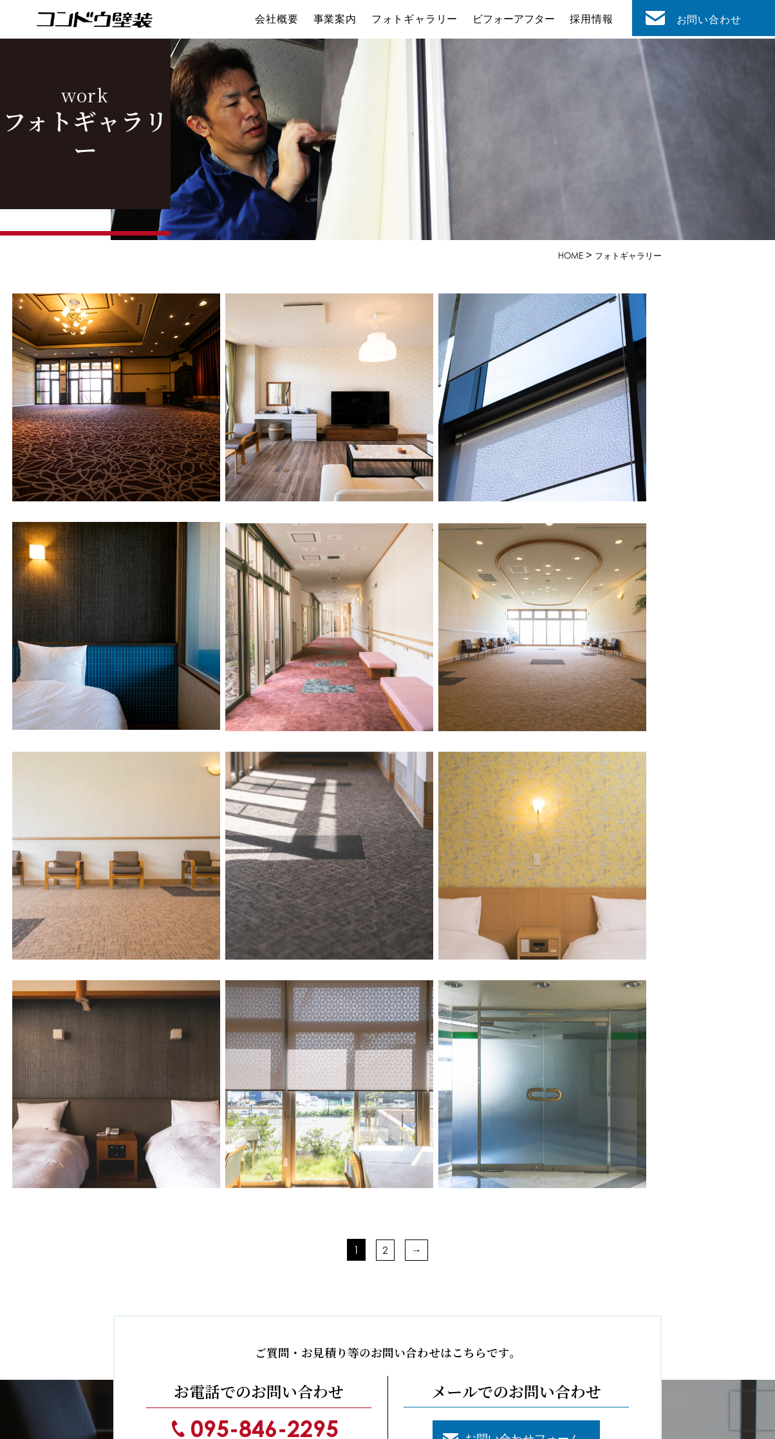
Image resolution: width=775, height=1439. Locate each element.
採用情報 (592, 20)
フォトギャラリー (418, 20)
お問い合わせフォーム (526, 1139)
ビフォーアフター (516, 20)
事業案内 (340, 20)
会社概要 (283, 20)
